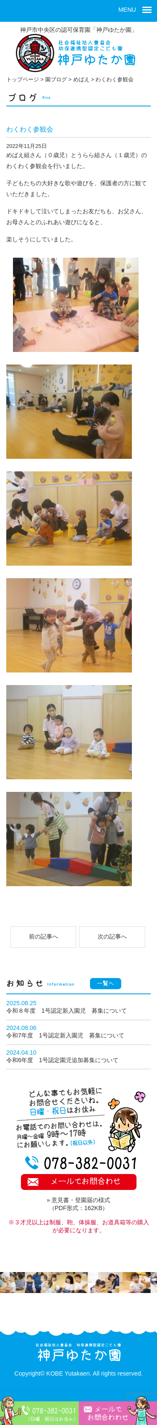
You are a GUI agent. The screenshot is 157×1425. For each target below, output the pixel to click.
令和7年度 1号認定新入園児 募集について (65, 1035)
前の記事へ (43, 936)
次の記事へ (112, 936)
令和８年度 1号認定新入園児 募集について (66, 1010)
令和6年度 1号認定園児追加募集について (62, 1060)
